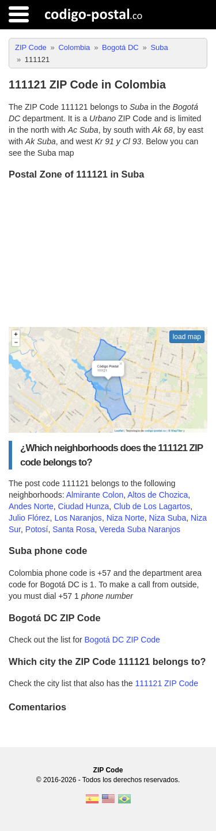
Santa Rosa (73, 529)
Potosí (36, 529)
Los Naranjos (78, 517)
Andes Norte (31, 506)
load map (187, 337)
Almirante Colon (95, 494)
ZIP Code (108, 770)
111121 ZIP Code (166, 683)
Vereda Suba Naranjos (139, 529)
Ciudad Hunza (83, 506)
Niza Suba (168, 517)
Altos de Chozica (157, 494)
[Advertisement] (108, 255)
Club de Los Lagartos (151, 506)
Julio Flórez (29, 517)
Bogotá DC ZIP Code (122, 639)
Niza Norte (126, 517)
